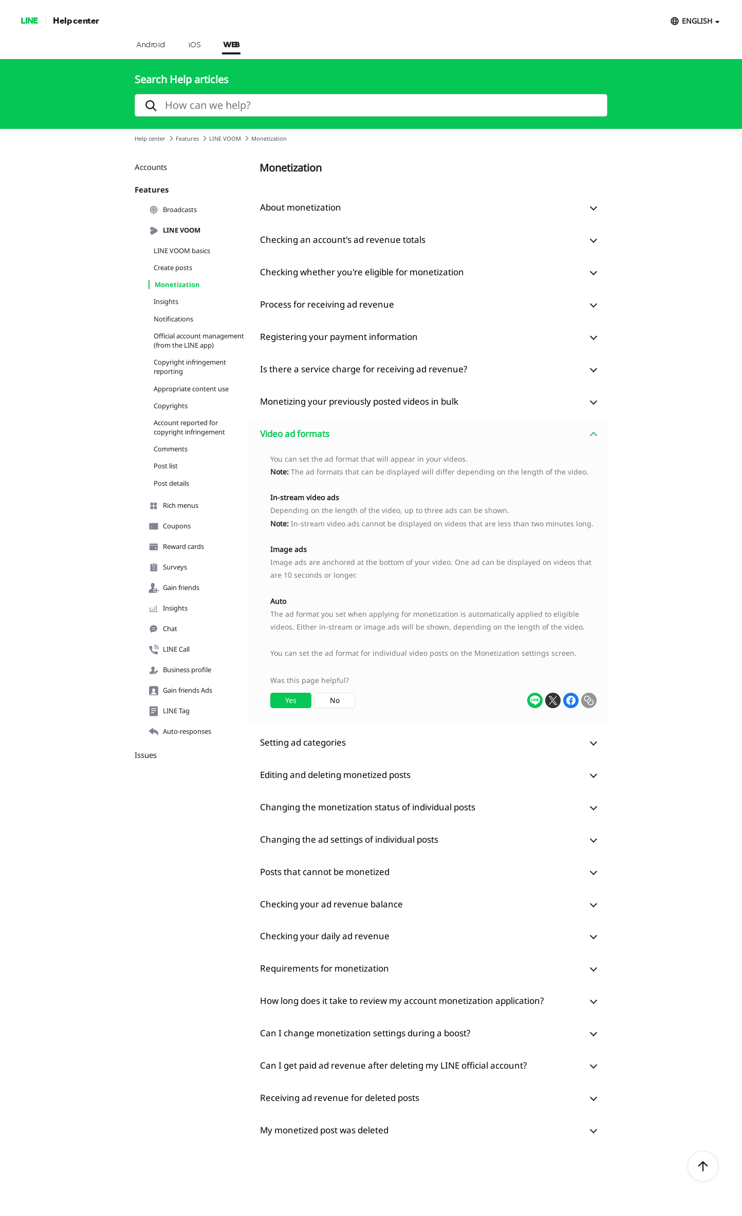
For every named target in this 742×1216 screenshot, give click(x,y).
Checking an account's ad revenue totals (342, 239)
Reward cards (176, 547)
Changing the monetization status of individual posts (367, 807)
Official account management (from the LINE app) (199, 340)
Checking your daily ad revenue (324, 936)
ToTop (702, 1166)
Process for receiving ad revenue (327, 304)
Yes (290, 700)
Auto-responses (180, 732)
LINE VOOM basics (182, 250)
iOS (194, 45)
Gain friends (174, 588)
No (335, 700)
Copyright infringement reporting (190, 366)
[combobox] (428, 585)
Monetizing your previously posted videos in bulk (359, 401)
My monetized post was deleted (324, 1130)
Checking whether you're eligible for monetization (362, 272)
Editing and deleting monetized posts (335, 775)
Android (150, 45)
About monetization (300, 207)
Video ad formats (294, 434)
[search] (371, 105)
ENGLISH (697, 21)
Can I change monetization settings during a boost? (365, 1033)
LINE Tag (169, 711)
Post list (166, 465)
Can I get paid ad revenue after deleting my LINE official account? (393, 1065)
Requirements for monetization (324, 968)
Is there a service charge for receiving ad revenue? (363, 369)
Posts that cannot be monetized (324, 872)
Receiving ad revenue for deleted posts (339, 1098)
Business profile (180, 670)
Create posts (173, 267)
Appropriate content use (191, 388)
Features (187, 138)
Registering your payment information (339, 337)
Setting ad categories (303, 742)
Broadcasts (173, 210)
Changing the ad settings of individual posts (349, 839)
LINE (29, 20)
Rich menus (173, 506)
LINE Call (169, 649)
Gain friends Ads (180, 691)
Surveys (168, 567)
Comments (171, 448)
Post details (171, 483)
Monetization (177, 284)
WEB (231, 45)
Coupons (170, 526)
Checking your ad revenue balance (331, 904)
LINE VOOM (225, 138)
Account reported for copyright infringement (189, 427)
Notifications (173, 319)
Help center (76, 20)
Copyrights (171, 405)
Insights (166, 301)
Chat (163, 629)
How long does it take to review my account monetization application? (402, 1000)
